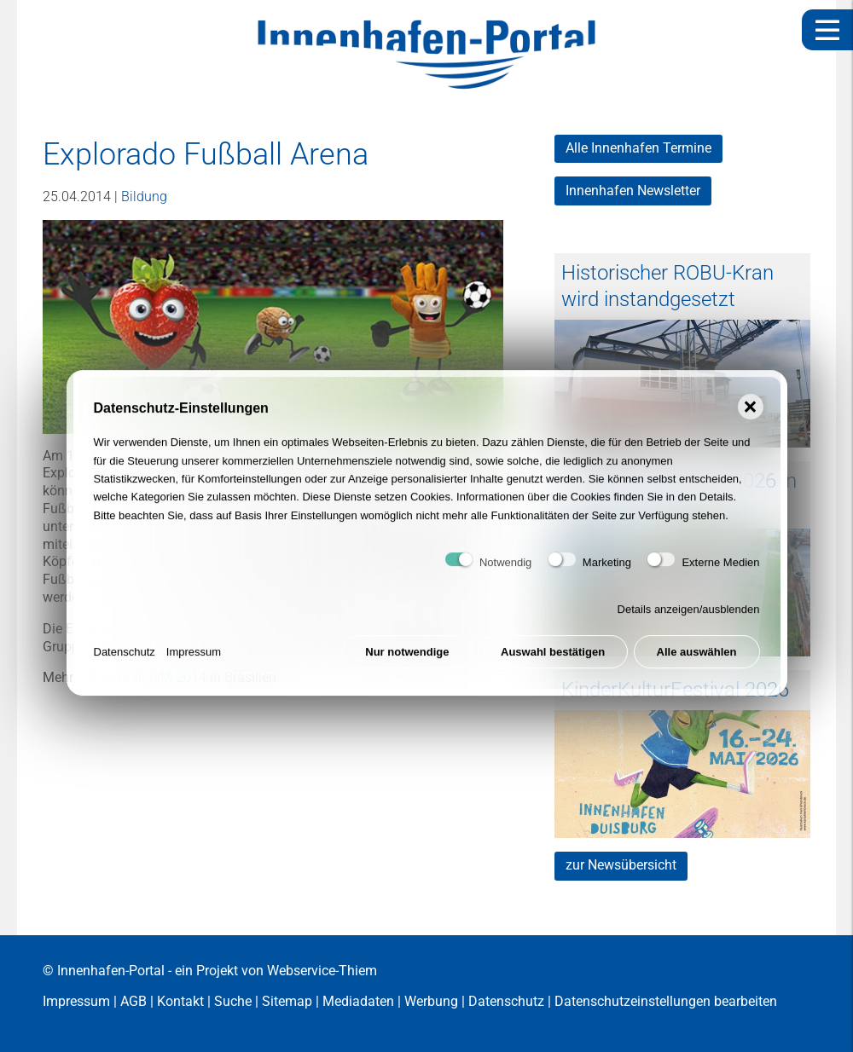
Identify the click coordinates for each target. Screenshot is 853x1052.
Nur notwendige (407, 658)
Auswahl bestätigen (553, 658)
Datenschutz (124, 658)
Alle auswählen (697, 658)
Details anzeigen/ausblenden (689, 616)
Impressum (193, 658)
